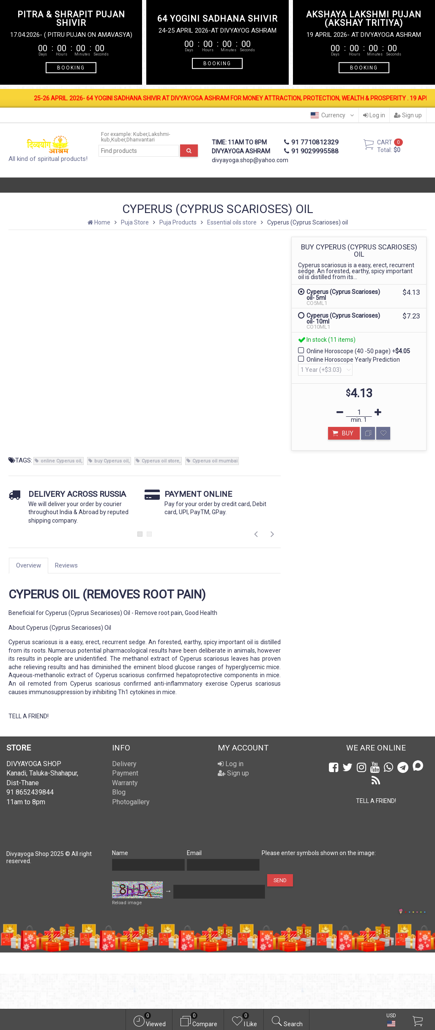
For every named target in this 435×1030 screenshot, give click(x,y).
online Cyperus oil (61, 461)
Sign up (408, 115)
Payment (125, 773)
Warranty (125, 783)
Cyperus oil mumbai (215, 461)
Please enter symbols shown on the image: (319, 853)
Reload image (127, 902)
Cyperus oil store (160, 461)
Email (194, 853)
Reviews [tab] (66, 565)
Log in (374, 115)
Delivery (124, 764)
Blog (119, 792)
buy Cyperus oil (111, 461)
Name (120, 853)
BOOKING (71, 67)
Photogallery (131, 802)
